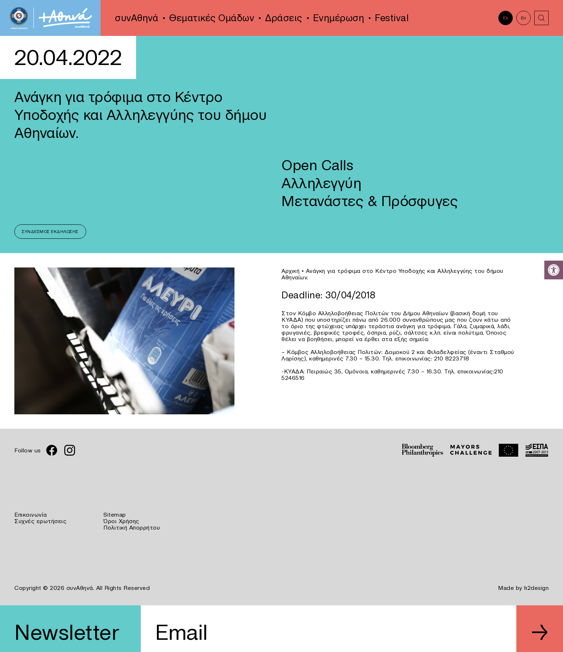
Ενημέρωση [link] (338, 18)
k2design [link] (536, 587)
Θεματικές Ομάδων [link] (211, 18)
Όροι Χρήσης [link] (121, 521)
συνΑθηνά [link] (136, 18)
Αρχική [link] (290, 270)
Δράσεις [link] (283, 18)
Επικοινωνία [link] (30, 514)
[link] (553, 270)
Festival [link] (392, 18)
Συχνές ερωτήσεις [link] (40, 521)
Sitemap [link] (114, 514)
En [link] (523, 17)
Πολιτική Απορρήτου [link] (131, 527)
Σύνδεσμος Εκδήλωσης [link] (50, 231)
